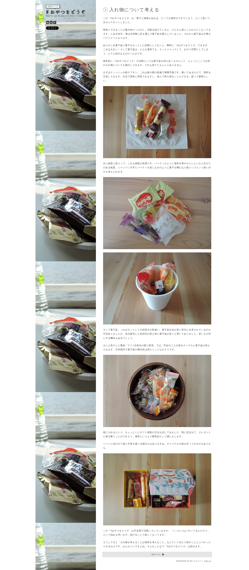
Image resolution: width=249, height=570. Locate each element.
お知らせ (207, 561)
